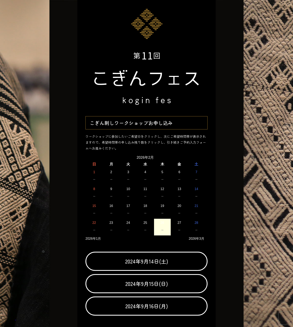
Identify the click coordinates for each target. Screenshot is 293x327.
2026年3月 (196, 238)
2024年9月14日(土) (146, 261)
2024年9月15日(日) (146, 283)
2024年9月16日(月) (146, 306)
